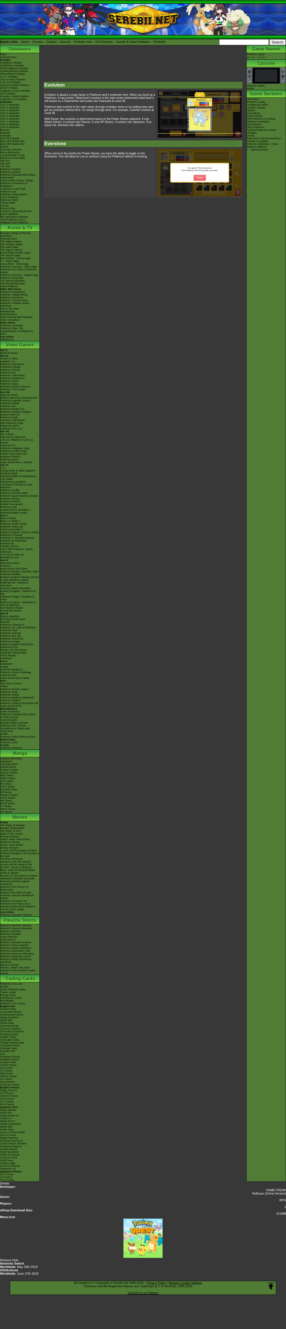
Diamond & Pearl (9, 563)
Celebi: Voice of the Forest (15, 839)
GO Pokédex (104, 41)
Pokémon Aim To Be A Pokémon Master (18, 271)
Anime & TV (19, 227)
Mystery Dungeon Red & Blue (17, 644)
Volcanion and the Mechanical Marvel (17, 897)
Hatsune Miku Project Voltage (16, 180)
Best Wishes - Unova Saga (15, 258)
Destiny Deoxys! (9, 847)
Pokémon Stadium (10, 700)
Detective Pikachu (10, 456)
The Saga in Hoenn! (11, 249)
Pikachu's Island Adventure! (15, 948)
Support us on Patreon (143, 1293)
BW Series (6, 800)
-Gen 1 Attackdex (10, 104)
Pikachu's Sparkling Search (15, 956)
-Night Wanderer (9, 1152)
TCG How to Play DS (12, 554)
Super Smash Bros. (11, 706)
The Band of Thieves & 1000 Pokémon (16, 486)
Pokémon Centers (10, 172)
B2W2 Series (7, 803)
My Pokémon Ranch (11, 608)
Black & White (8, 518)
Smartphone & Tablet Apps (15, 728)
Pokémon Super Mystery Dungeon (19, 495)
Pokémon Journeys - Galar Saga (18, 266)
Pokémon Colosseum (12, 624)
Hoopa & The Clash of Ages (15, 892)
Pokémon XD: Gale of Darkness (18, 627)
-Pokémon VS (8, 1168)
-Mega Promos (8, 1090)
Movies (19, 817)
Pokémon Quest (9, 459)
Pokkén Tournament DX (13, 453)
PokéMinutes (7, 311)
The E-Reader (8, 655)
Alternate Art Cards (11, 997)
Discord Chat (7, 208)
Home (25, 41)
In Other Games (9, 717)
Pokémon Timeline (10, 169)
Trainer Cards (8, 992)
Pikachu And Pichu (10, 931)
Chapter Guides (9, 769)
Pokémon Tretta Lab (11, 526)
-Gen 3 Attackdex (10, 110)
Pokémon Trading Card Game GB (19, 703)
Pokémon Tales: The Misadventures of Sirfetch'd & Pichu (16, 331)
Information (253, 99)
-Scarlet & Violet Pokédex (14, 96)
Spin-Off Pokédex (10, 138)
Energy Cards (8, 995)
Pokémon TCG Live (11, 428)
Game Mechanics (10, 152)
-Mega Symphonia (10, 1124)
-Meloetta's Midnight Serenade (17, 878)
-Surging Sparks (9, 1034)
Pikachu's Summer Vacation (16, 925)
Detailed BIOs (8, 767)
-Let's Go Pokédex (10, 82)
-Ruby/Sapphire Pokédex (14, 68)
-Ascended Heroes (10, 1011)
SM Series (6, 811)
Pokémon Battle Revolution (15, 588)
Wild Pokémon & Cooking (261, 118)
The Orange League (11, 244)
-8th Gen (5, 163)
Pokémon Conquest (11, 535)
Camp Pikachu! (8, 936)
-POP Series (7, 1104)
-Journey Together (10, 1028)
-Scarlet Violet (8, 1062)
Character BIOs (9, 764)
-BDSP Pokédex (9, 88)
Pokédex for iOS (9, 557)
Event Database (9, 214)
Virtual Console (8, 720)
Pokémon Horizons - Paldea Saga (19, 275)
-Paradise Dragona (11, 1146)
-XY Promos (7, 1101)
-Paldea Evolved (9, 1059)
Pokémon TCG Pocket (12, 389)
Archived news (8, 57)
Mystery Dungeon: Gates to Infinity (19, 532)
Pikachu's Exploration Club (15, 950)
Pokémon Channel (10, 633)
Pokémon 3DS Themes (13, 725)
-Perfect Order (8, 1009)
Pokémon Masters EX (12, 378)
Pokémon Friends (10, 369)
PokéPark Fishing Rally (13, 652)
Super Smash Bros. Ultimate (16, 462)
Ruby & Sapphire (9, 616)
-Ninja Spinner (8, 1110)
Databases (20, 49)
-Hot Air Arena (8, 1135)
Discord (65, 41)
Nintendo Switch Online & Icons (17, 736)
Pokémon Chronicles (11, 278)
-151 (2, 1053)
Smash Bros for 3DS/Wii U (15, 509)
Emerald (5, 622)
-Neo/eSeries (7, 1082)
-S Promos (6, 1177)
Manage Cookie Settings (185, 1282)
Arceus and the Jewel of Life (16, 864)
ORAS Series (7, 809)
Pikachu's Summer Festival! (15, 942)
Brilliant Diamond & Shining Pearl (18, 397)
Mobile (250, 88)
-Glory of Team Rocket (12, 1132)
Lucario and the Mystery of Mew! (18, 850)
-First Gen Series (9, 1084)
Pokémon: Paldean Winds (14, 303)
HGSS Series (7, 797)
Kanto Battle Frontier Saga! (15, 252)
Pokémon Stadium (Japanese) (17, 697)
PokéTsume (6, 339)
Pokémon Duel (8, 507)
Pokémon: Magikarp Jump (15, 448)
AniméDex (6, 235)
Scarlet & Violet (8, 358)
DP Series (5, 792)
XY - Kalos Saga (9, 261)
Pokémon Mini (8, 675)
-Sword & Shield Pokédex (14, 85)
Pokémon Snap (9, 692)
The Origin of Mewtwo (12, 825)
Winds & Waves (9, 353)
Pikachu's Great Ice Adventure (17, 953)
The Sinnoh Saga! (10, 255)
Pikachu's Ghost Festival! (14, 945)
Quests (251, 135)
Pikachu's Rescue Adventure (16, 928)
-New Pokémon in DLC (13, 219)
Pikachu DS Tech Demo (13, 650)
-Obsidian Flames (10, 1056)
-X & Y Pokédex (9, 76)
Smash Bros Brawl (10, 610)
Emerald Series (9, 789)
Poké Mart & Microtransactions (264, 138)
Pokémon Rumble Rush (13, 451)
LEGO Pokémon (9, 197)
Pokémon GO (8, 372)
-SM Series (6, 1068)
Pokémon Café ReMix (12, 375)
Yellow (4, 686)
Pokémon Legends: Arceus (15, 400)
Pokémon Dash (9, 630)
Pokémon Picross (10, 498)
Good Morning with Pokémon (16, 317)
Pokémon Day (8, 191)
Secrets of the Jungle (12, 909)
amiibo (4, 734)
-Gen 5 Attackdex (10, 116)
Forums (37, 41)
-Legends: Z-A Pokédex (13, 99)
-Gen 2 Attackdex (10, 107)
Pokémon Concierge (11, 325)
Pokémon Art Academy (13, 481)
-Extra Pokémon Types (13, 989)
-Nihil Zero (6, 1112)
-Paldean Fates (8, 1048)
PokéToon (5, 306)
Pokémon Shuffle (9, 490)
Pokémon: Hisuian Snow (14, 300)
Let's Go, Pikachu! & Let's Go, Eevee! (17, 441)
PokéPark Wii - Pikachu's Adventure (14, 584)
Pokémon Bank (8, 473)
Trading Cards (20, 978)
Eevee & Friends (9, 964)
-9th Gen (5, 160)
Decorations (253, 113)
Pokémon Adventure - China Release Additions (262, 145)
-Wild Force (6, 1160)
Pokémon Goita (9, 742)
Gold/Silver (6, 664)
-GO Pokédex (8, 93)
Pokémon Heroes (10, 842)
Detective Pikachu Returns (15, 386)
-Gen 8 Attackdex (10, 124)
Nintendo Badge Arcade (13, 512)
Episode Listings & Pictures (15, 233)
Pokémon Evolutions (11, 297)
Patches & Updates (257, 141)
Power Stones (254, 116)
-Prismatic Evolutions (12, 1031)
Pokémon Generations (12, 292)
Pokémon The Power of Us (15, 903)
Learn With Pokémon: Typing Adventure (16, 550)
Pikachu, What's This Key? (15, 967)
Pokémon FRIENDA (11, 748)
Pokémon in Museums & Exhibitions (14, 184)
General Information (11, 758)
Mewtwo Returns (9, 836)
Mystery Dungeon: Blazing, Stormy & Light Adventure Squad (19, 578)
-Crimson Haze (8, 1157)
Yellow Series (7, 778)
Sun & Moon (7, 434)
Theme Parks (7, 202)
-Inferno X (5, 1118)
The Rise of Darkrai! (11, 859)
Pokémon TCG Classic (13, 1003)
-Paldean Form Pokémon (14, 222)
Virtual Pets (6, 731)
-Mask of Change (10, 1154)
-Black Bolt (6, 1020)
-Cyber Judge (7, 1163)
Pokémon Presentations (13, 194)
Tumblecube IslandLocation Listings (257, 106)
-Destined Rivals (9, 1025)
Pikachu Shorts (20, 920)
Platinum (5, 565)
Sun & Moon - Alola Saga (14, 263)
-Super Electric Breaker (13, 1143)
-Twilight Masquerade (12, 1042)
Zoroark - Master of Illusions (16, 867)
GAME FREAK (276, 1190)
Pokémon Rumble (10, 574)
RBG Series (7, 775)
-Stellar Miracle (8, 1149)
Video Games (20, 344)
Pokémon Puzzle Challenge (15, 672)
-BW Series (6, 1073)
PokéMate (6, 658)
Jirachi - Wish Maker (11, 845)
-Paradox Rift (7, 1051)
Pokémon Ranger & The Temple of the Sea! (19, 855)
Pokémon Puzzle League (14, 689)
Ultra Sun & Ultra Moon (13, 437)
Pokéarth (159, 41)
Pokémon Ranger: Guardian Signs (19, 571)
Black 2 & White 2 (10, 521)
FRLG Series (7, 786)
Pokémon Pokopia (10, 367)
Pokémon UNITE (9, 381)
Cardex (4, 146)
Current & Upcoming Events (16, 211)
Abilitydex (5, 135)
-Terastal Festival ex (11, 1140)
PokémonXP (7, 177)
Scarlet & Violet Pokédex (133, 41)
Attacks (251, 110)
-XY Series (6, 1070)
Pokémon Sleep (9, 383)
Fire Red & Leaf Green (13, 619)
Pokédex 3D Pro (9, 546)
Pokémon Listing (256, 102)
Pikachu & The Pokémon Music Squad (17, 972)
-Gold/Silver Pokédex (12, 65)
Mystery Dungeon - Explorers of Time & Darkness (18, 604)
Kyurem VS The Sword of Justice (18, 875)
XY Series (5, 806)
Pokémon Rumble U (11, 529)
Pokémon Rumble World (13, 493)
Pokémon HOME (9, 403)
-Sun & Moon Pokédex (12, 79)
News (3, 54)
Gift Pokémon (254, 124)
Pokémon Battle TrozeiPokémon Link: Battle (18, 477)
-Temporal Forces (10, 1045)
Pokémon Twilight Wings (14, 294)
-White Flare (7, 1023)
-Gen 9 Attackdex (10, 127)
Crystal (4, 666)
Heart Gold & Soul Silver (14, 568)
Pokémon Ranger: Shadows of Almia (17, 598)
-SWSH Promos (9, 1096)
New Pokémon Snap (11, 423)
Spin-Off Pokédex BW (12, 144)
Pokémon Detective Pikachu (16, 915)
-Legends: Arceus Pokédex (15, 90)
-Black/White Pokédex (12, 74)
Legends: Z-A (7, 361)
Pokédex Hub (83, 41)
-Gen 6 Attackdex (10, 118)
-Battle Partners (9, 1138)
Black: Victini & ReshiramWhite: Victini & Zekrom (17, 871)
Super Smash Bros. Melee (15, 678)
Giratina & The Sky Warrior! (15, 861)
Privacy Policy (156, 1282)
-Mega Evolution (9, 1017)
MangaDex (6, 761)
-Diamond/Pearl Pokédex (14, 71)
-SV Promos (7, 1093)
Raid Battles (7, 1000)
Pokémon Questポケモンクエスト (257, 56)
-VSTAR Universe (10, 1166)
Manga (20, 753)
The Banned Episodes (12, 283)
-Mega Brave (7, 1121)
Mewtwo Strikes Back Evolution (17, 906)
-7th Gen (5, 166)
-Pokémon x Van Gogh (12, 188)
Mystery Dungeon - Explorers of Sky (18, 592)
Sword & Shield (9, 395)
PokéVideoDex (8, 314)
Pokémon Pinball (9, 694)
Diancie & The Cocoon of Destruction (14, 888)
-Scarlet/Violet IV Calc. (12, 155)
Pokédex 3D (7, 543)
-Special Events (259, 149)
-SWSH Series (8, 1065)
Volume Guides (8, 772)
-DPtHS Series (8, 1076)
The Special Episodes (12, 280)
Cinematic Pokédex (11, 149)
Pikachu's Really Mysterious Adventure (16, 960)
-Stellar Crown (8, 1037)
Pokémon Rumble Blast (13, 540)
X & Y (3, 467)
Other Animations (10, 320)
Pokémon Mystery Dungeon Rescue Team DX (15, 413)
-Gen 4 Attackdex (10, 113)
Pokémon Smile (9, 417)
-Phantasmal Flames (11, 1014)
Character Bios (8, 238)
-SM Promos (7, 1098)
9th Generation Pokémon (14, 216)
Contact (51, 41)
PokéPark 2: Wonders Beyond (17, 537)
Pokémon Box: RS (10, 636)
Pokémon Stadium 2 (11, 669)
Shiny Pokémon (9, 286)
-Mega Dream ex (9, 1115)
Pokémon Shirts (9, 200)
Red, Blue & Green (11, 683)
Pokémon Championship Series (17, 174)
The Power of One (10, 831)
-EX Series (6, 1079)
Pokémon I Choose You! (13, 901)
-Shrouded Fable (9, 1039)
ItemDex (5, 130)
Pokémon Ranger (10, 641)
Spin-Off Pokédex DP (12, 141)
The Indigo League (10, 241)
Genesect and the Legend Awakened (14, 883)
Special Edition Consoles (14, 722)
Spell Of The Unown (11, 833)
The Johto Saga (9, 247)
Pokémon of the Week (12, 158)
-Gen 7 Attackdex (10, 121)
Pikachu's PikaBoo (10, 934)
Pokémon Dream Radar (13, 523)
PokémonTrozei (9, 647)
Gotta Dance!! (8, 939)
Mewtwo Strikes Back (12, 828)
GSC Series (7, 781)
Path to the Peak (9, 308)
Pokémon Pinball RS (11, 638)
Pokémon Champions (12, 364)
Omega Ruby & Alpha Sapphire (17, 470)
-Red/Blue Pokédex (11, 62)
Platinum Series (9, 795)
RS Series (6, 783)
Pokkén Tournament (11, 504)
